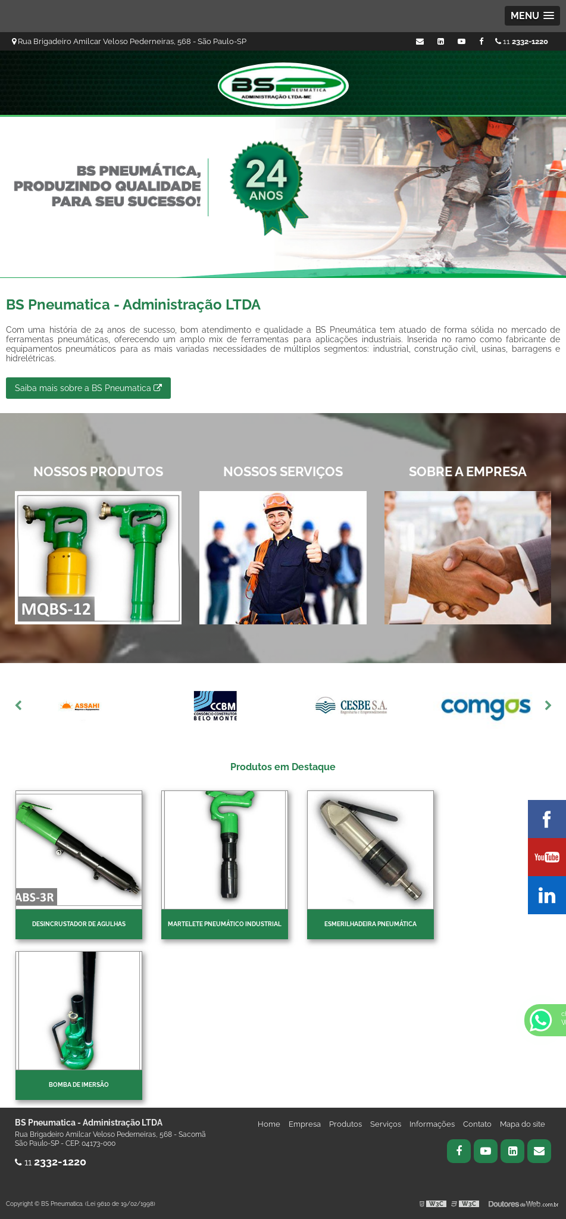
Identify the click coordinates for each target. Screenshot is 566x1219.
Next (548, 706)
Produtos (345, 1124)
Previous (18, 706)
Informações (432, 1124)
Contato (477, 1124)
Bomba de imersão (79, 1085)
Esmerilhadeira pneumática (370, 924)
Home (269, 1124)
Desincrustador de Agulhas (79, 924)
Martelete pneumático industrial (225, 924)
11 (521, 41)
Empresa (305, 1124)
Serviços (385, 1124)
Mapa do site (522, 1124)
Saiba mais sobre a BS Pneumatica (88, 388)
